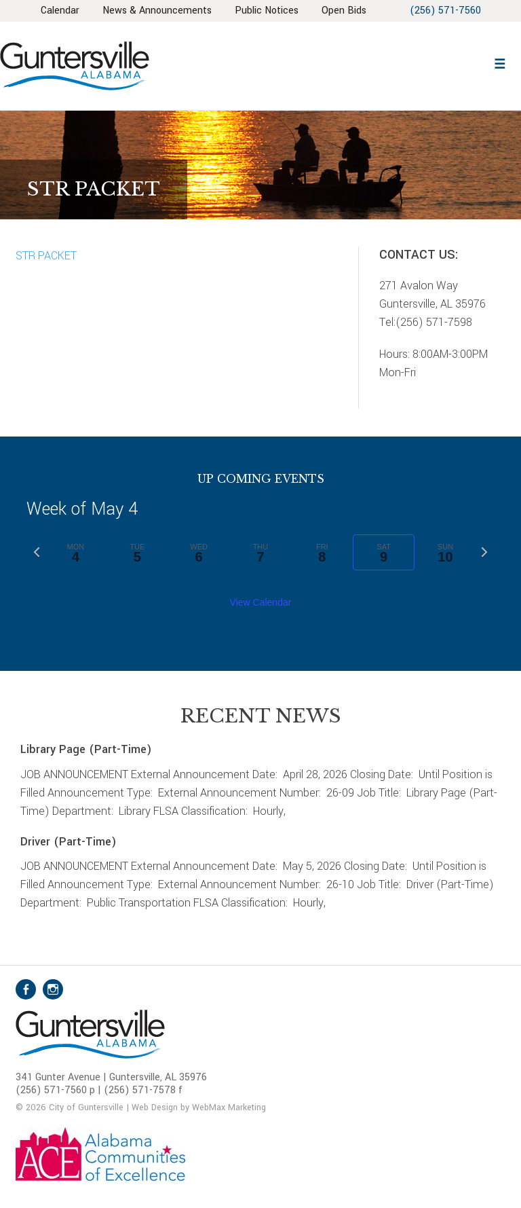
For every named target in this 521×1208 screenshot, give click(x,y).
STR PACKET (46, 255)
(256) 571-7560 (445, 10)
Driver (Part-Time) (68, 841)
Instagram (53, 989)
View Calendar (261, 602)
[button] (499, 62)
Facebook (26, 989)
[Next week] (484, 552)
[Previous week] (36, 552)
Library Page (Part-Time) (86, 749)
